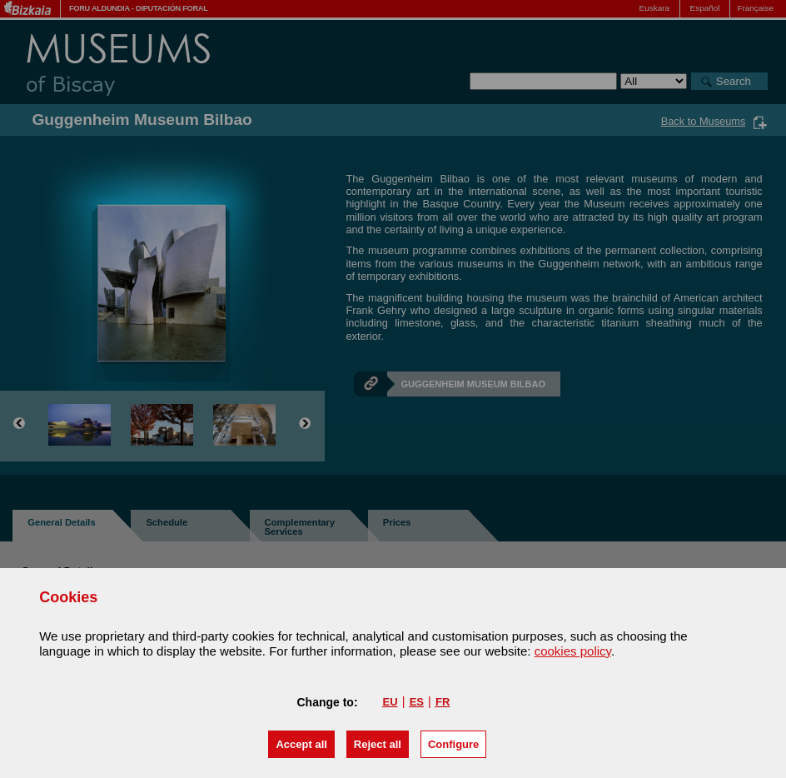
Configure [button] (453, 744)
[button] (301, 744)
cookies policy (573, 651)
